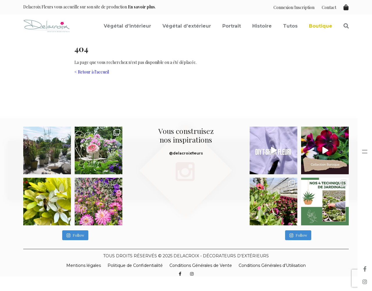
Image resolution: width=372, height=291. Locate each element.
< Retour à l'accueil (91, 72)
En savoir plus (141, 7)
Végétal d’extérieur (186, 26)
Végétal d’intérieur (127, 26)
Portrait (231, 26)
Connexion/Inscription (293, 7)
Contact (329, 7)
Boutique (320, 26)
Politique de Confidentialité (135, 265)
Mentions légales (83, 265)
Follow (75, 235)
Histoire (262, 26)
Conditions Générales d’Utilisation (272, 265)
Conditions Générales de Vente (200, 265)
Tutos (290, 26)
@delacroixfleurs (186, 153)
